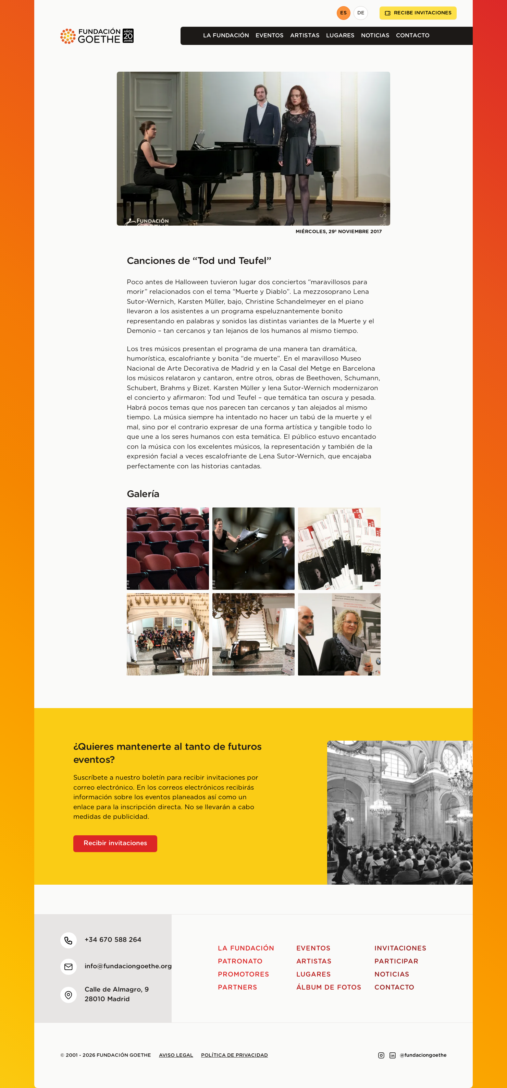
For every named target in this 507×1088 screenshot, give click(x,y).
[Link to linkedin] (392, 1055)
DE (360, 13)
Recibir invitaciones (115, 843)
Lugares (340, 35)
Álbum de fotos (328, 987)
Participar (396, 961)
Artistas (305, 35)
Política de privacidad (234, 1055)
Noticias (375, 35)
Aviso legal (176, 1055)
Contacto (413, 35)
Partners (237, 987)
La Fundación (226, 35)
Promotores (243, 974)
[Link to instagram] (381, 1055)
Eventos (270, 35)
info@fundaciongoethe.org (128, 966)
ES (343, 13)
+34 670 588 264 (113, 940)
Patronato (240, 961)
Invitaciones (400, 948)
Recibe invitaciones (418, 13)
